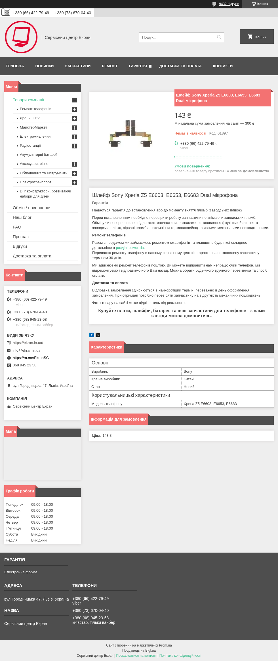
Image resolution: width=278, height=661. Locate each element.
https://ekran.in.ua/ (28, 343)
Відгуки (20, 246)
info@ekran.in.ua (26, 350)
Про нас (21, 236)
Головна (15, 66)
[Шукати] (219, 37)
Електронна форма (20, 572)
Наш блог (22, 217)
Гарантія (138, 66)
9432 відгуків (229, 4)
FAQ (17, 226)
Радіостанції (30, 145)
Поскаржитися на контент (136, 656)
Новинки (44, 66)
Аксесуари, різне (34, 163)
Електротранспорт (35, 182)
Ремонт (110, 66)
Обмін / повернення (32, 207)
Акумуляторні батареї (38, 154)
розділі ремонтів (130, 247)
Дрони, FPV (30, 118)
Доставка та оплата (180, 66)
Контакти (223, 66)
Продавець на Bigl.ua (139, 650)
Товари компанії (28, 99)
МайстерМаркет (33, 127)
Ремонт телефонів (35, 109)
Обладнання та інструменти (44, 173)
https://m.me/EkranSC (31, 358)
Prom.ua (165, 645)
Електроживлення (35, 136)
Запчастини (77, 66)
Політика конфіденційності (180, 656)
